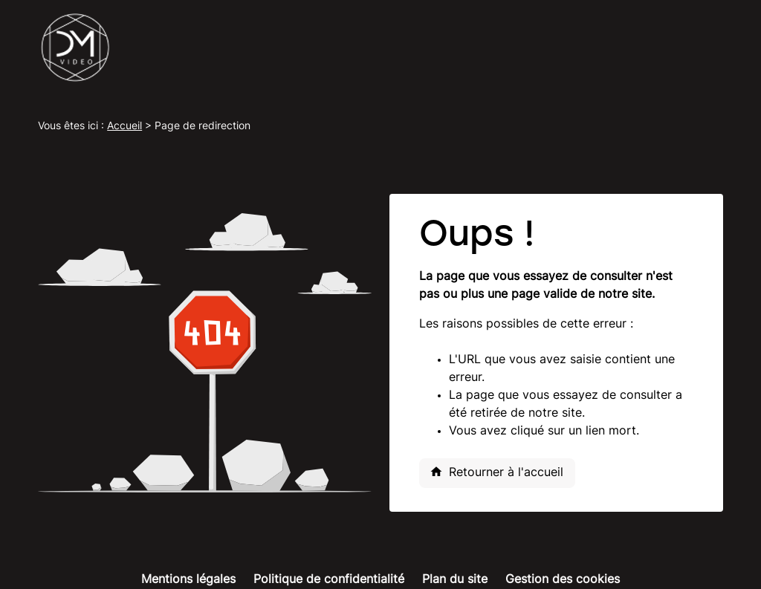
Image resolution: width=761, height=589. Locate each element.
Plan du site (455, 580)
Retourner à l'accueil (496, 471)
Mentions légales (188, 580)
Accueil (124, 126)
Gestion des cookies (562, 580)
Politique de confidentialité (328, 580)
